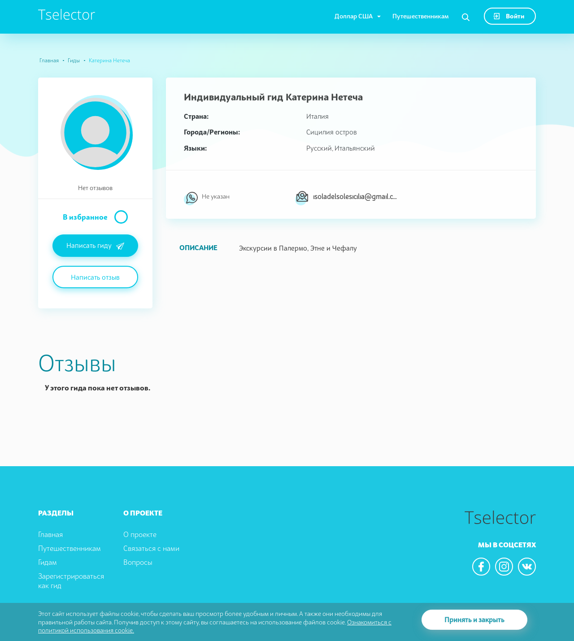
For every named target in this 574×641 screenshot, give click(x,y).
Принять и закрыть (474, 619)
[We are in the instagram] (504, 567)
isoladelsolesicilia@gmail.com (356, 196)
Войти (508, 16)
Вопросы (137, 562)
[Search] (466, 17)
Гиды (74, 60)
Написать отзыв (95, 277)
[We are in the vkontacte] (527, 567)
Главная (49, 60)
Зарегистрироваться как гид (71, 581)
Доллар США (354, 16)
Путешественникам (420, 16)
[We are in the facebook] (481, 567)
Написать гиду (95, 246)
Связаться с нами (151, 548)
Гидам (47, 562)
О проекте (140, 534)
